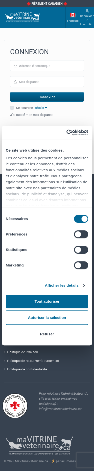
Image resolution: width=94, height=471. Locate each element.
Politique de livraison (22, 352)
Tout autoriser (47, 301)
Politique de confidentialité (27, 369)
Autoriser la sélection (47, 317)
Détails (40, 108)
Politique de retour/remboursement (33, 361)
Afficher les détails (61, 285)
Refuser (47, 334)
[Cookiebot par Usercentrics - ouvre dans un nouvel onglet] (67, 132)
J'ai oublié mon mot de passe (31, 115)
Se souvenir (31, 108)
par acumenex (65, 461)
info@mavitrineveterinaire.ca (60, 409)
